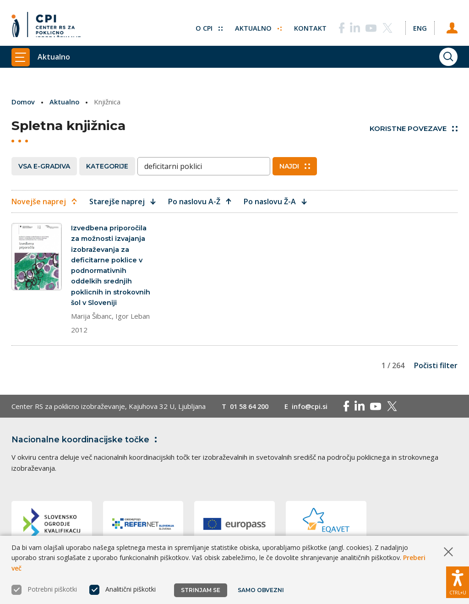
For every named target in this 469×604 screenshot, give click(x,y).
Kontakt (309, 25)
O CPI (207, 25)
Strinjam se (200, 590)
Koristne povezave (414, 128)
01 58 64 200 (251, 409)
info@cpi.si (314, 409)
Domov (23, 101)
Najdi (294, 166)
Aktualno (256, 25)
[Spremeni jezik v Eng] (419, 25)
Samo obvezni (261, 590)
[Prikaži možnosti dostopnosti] (457, 581)
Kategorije (107, 166)
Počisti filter (436, 369)
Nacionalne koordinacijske (86, 443)
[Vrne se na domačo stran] (46, 25)
